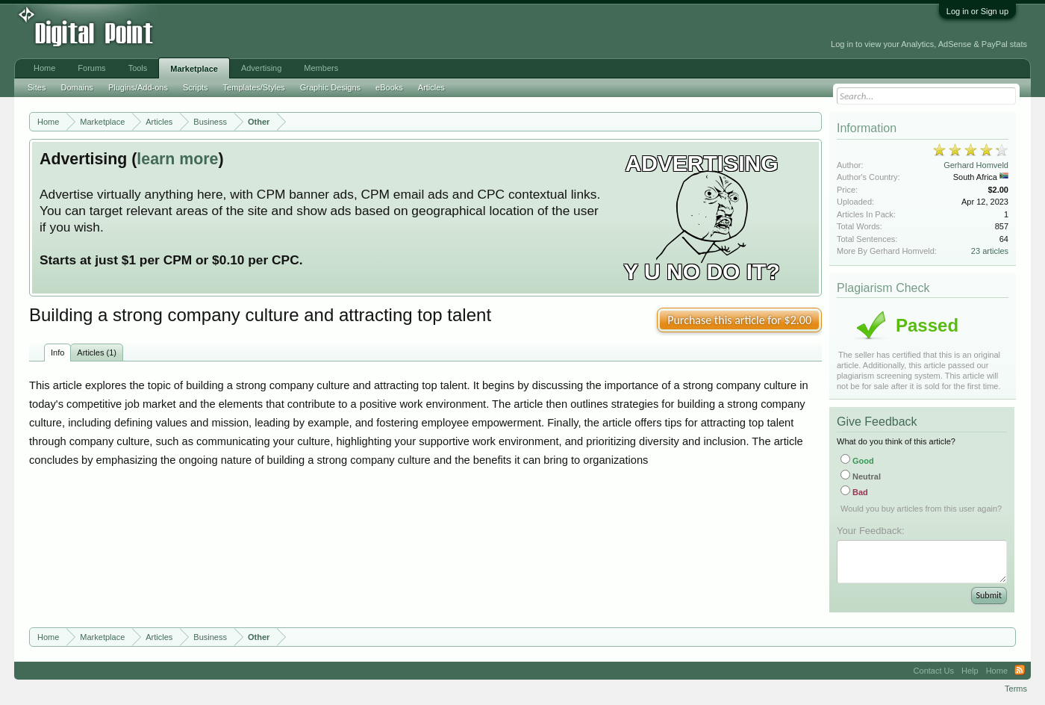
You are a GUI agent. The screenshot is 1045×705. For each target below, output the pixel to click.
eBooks (389, 87)
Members (321, 67)
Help (970, 670)
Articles (431, 87)
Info (57, 352)
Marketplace (194, 68)
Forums (91, 67)
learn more (177, 159)
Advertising (261, 67)
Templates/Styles (254, 87)
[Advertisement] (338, 31)
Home (44, 67)
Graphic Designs (330, 87)
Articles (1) (96, 352)
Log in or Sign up (977, 11)
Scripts (195, 87)
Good (857, 460)
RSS (1020, 671)
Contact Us (934, 670)
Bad (854, 492)
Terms (1016, 688)
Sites (37, 87)
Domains (76, 87)
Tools (138, 67)
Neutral (860, 476)
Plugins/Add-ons (138, 87)
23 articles (989, 250)
